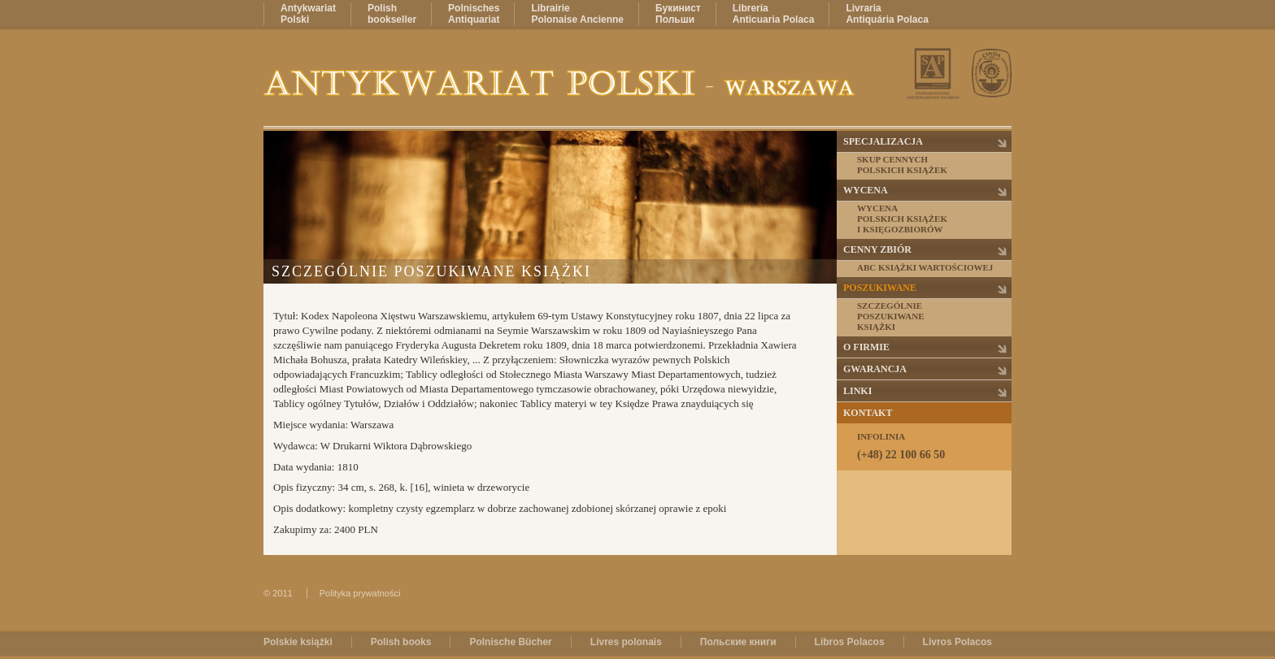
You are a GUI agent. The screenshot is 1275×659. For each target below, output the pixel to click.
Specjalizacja (883, 141)
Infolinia (933, 446)
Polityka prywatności (360, 593)
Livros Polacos (957, 642)
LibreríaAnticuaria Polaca (774, 13)
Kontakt (867, 412)
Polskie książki (298, 642)
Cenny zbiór (877, 249)
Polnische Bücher (510, 642)
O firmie (866, 347)
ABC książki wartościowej (925, 267)
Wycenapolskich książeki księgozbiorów (902, 218)
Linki (857, 391)
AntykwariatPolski (308, 13)
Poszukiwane (879, 287)
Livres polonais (626, 642)
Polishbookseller (392, 13)
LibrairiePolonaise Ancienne (577, 13)
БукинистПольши (678, 13)
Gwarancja (875, 369)
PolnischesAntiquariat (473, 13)
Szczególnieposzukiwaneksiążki (891, 316)
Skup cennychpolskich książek (902, 164)
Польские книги (738, 642)
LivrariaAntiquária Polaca (887, 13)
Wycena (865, 190)
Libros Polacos (850, 642)
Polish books (401, 642)
